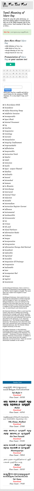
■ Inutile (6, 166)
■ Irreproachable (9, 145)
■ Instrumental (9, 212)
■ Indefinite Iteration (11, 113)
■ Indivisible (8, 253)
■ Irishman (7, 235)
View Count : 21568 (17, 424)
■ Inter (5, 270)
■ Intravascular (9, 218)
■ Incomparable (9, 116)
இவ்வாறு (17, 32)
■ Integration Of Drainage (13, 261)
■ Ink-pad (7, 227)
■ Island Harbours (10, 229)
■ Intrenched (8, 180)
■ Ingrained (7, 256)
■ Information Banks (11, 232)
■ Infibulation (8, 148)
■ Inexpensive (8, 131)
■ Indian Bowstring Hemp (13, 110)
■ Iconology (7, 134)
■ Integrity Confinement (12, 142)
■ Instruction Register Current (14, 206)
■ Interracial (8, 192)
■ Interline (7, 128)
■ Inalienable (8, 267)
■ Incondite (7, 259)
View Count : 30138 (17, 395)
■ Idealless (7, 171)
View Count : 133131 (17, 467)
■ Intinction (7, 163)
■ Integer (6, 276)
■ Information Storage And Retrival (17, 247)
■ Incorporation (9, 241)
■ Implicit (7, 279)
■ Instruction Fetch (10, 154)
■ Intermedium (8, 203)
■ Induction (7, 198)
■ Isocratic (7, 137)
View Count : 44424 (17, 438)
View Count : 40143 (17, 410)
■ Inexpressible (9, 151)
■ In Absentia (8, 186)
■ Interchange (8, 189)
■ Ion (5, 221)
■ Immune (7, 183)
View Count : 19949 (17, 452)
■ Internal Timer (9, 195)
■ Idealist (6, 157)
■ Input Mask (8, 119)
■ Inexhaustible (9, 215)
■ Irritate (6, 224)
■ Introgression (9, 244)
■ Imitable (7, 200)
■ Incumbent (8, 250)
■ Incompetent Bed (10, 273)
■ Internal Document (11, 122)
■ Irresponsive (8, 264)
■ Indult (6, 160)
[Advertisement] (17, 363)
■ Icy (5, 125)
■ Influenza (7, 209)
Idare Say (19, 46)
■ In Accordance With (11, 105)
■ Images (6, 238)
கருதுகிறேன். (24, 32)
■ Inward (6, 177)
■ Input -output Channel (12, 169)
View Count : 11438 (17, 481)
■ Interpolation (9, 139)
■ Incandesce (8, 108)
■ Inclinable (7, 174)
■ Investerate (8, 282)
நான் (12, 32)
